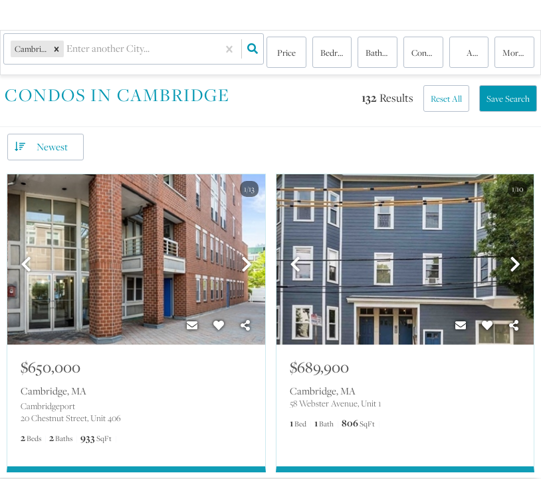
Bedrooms (336, 53)
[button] (60, 53)
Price (286, 53)
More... (515, 53)
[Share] (245, 326)
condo (423, 53)
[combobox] (71, 53)
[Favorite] (218, 326)
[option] (136, 260)
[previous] (26, 265)
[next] (246, 265)
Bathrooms (381, 53)
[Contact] (192, 326)
